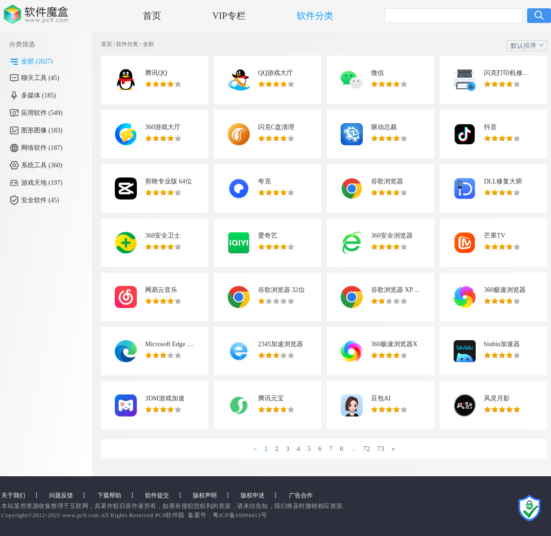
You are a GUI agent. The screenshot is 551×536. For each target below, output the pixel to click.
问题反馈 (61, 495)
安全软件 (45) (40, 200)
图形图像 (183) (41, 130)
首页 (152, 16)
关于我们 (13, 495)
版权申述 (252, 495)
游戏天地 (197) (41, 182)
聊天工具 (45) (40, 77)
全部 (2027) (37, 61)
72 (366, 448)
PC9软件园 (169, 515)
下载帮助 (109, 495)
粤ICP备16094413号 (240, 515)
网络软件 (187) (41, 147)
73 (380, 448)
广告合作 (301, 495)
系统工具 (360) (41, 165)
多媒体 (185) (38, 95)
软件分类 (315, 16)
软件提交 (157, 495)
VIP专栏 (228, 16)
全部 (148, 44)
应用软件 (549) (41, 112)
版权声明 (205, 495)
